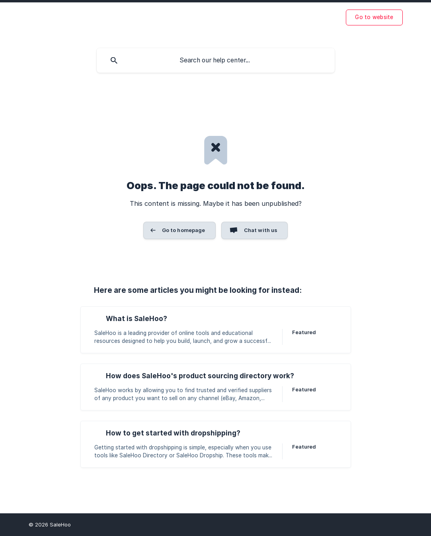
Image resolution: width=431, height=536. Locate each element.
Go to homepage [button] (183, 230)
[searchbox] (216, 60)
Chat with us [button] (261, 230)
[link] (215, 329)
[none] (374, 17)
